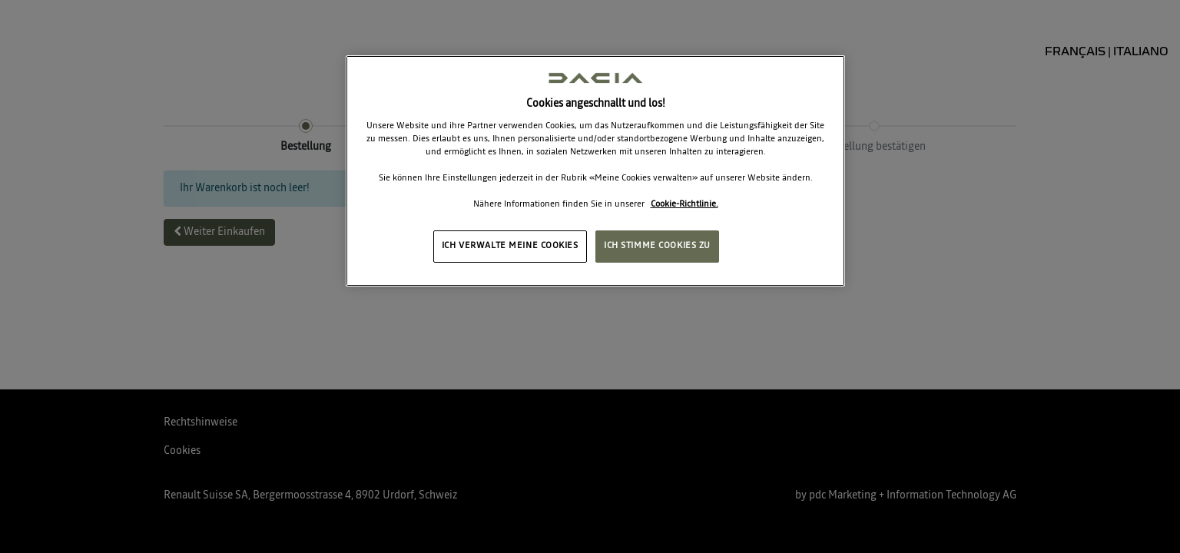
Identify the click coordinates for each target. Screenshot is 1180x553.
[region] (595, 170)
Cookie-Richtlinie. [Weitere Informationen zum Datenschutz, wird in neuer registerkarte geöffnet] (684, 204)
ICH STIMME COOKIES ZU (657, 245)
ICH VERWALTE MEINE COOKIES (510, 245)
